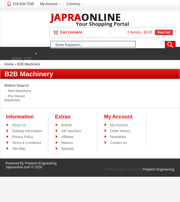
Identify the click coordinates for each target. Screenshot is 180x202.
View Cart (164, 32)
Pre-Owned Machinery (14, 98)
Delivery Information (27, 131)
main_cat (19, 54)
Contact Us (118, 143)
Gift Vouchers (71, 131)
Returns (67, 143)
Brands (66, 125)
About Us (19, 125)
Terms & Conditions (26, 143)
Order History (120, 131)
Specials (67, 149)
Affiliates (67, 137)
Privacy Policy (22, 137)
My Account (49, 4)
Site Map (18, 149)
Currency (73, 4)
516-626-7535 (23, 4)
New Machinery (19, 91)
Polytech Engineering (40, 163)
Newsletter (118, 137)
